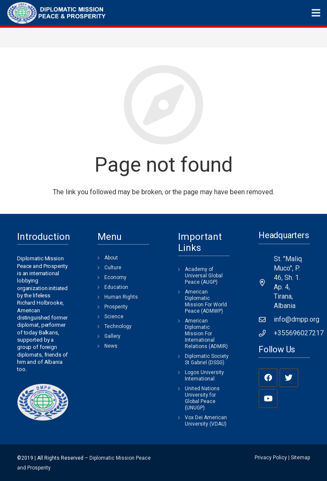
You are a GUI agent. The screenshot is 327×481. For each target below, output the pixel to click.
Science (113, 317)
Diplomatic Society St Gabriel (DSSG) (207, 359)
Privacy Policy (271, 458)
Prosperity (116, 307)
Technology (118, 326)
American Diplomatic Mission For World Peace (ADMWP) (206, 301)
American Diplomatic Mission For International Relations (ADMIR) (206, 333)
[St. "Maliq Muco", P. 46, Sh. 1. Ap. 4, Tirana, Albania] (266, 282)
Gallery (112, 336)
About (111, 258)
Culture (112, 268)
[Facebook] (268, 377)
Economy (115, 277)
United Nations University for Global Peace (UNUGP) (202, 398)
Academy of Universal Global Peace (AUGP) (204, 275)
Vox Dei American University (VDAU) (206, 421)
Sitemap (300, 458)
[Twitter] (288, 377)
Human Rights (121, 297)
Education (116, 287)
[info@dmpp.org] (266, 319)
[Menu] (316, 12)
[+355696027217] (266, 333)
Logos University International (204, 375)
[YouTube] (268, 398)
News (111, 346)
